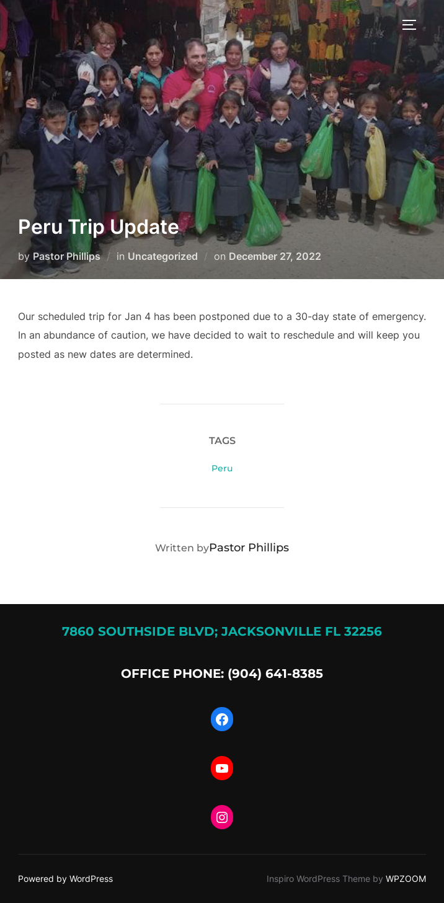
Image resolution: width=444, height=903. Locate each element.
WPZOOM (406, 878)
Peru (222, 468)
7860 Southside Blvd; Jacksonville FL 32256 (222, 631)
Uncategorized (163, 256)
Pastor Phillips (66, 256)
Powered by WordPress (65, 878)
